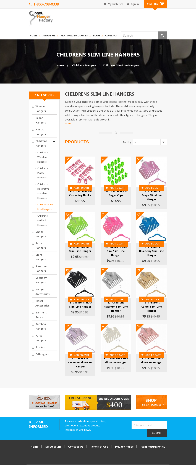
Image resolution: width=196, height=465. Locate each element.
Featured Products (89, 17)
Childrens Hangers (32, 114)
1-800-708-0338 (151, 457)
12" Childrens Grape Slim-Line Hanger (163, 183)
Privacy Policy (124, 441)
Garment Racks (30, 230)
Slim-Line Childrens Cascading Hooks (76, 183)
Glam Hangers (29, 191)
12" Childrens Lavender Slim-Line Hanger (76, 360)
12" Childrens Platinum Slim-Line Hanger (119, 301)
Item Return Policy (153, 441)
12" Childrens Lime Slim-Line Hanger (76, 242)
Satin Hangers (29, 184)
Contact (126, 17)
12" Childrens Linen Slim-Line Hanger (119, 360)
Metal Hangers (30, 177)
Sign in (148, 4)
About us (64, 17)
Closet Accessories (32, 223)
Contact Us (75, 441)
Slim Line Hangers (32, 198)
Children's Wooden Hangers (33, 123)
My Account (53, 441)
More (60, 105)
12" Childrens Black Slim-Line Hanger (76, 301)
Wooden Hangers (31, 93)
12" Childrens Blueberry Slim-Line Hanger (163, 242)
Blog (111, 17)
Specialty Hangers (32, 204)
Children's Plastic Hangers (32, 134)
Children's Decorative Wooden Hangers (34, 146)
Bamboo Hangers (31, 237)
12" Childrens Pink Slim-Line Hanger (163, 360)
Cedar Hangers (30, 100)
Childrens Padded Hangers (32, 168)
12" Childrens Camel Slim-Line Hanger (163, 301)
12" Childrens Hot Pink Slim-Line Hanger (119, 242)
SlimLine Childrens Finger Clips (120, 183)
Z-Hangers (27, 258)
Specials (26, 251)
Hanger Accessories (28, 214)
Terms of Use (99, 441)
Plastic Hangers (30, 107)
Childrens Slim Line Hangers (33, 157)
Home (48, 17)
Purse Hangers (29, 244)
